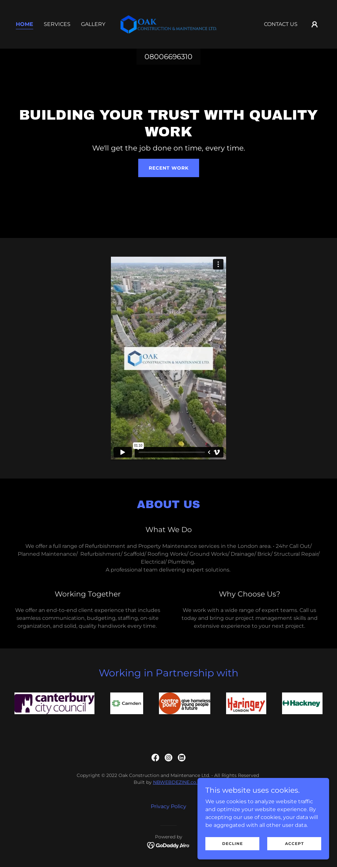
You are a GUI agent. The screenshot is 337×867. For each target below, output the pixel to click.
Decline (232, 843)
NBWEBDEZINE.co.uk (178, 782)
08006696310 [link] (168, 56)
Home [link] (24, 24)
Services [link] (57, 24)
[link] (168, 24)
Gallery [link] (93, 24)
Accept (294, 843)
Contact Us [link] (281, 24)
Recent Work (169, 168)
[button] (314, 24)
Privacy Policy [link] (168, 806)
